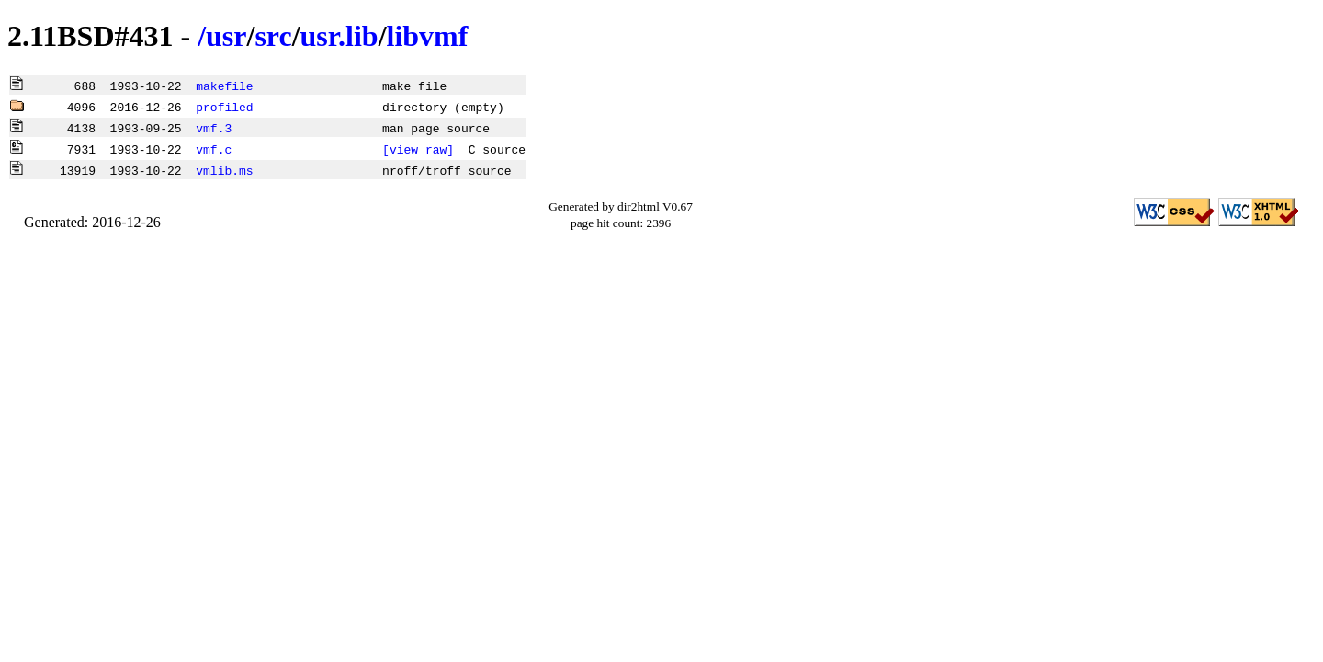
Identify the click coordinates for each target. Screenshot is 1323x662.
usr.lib (339, 35)
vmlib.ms (224, 170)
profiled (224, 106)
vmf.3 (214, 128)
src (272, 35)
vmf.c (214, 149)
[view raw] (418, 149)
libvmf (428, 35)
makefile (224, 85)
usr (226, 35)
